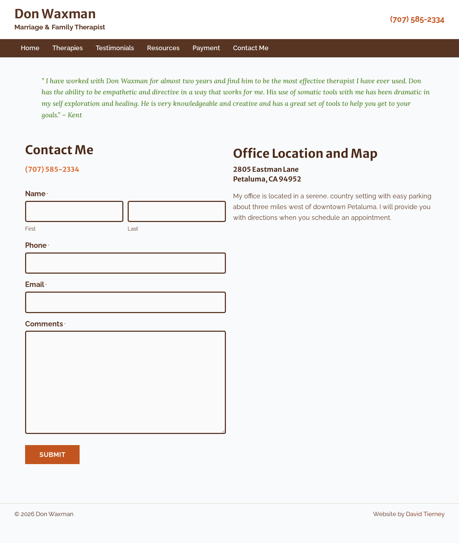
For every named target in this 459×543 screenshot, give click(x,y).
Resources (163, 48)
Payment (206, 48)
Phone (37, 246)
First (30, 229)
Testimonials (115, 48)
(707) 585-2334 (417, 19)
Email (36, 285)
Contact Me (251, 48)
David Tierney (425, 514)
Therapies (67, 48)
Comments (45, 325)
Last (133, 229)
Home (30, 48)
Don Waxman (55, 14)
